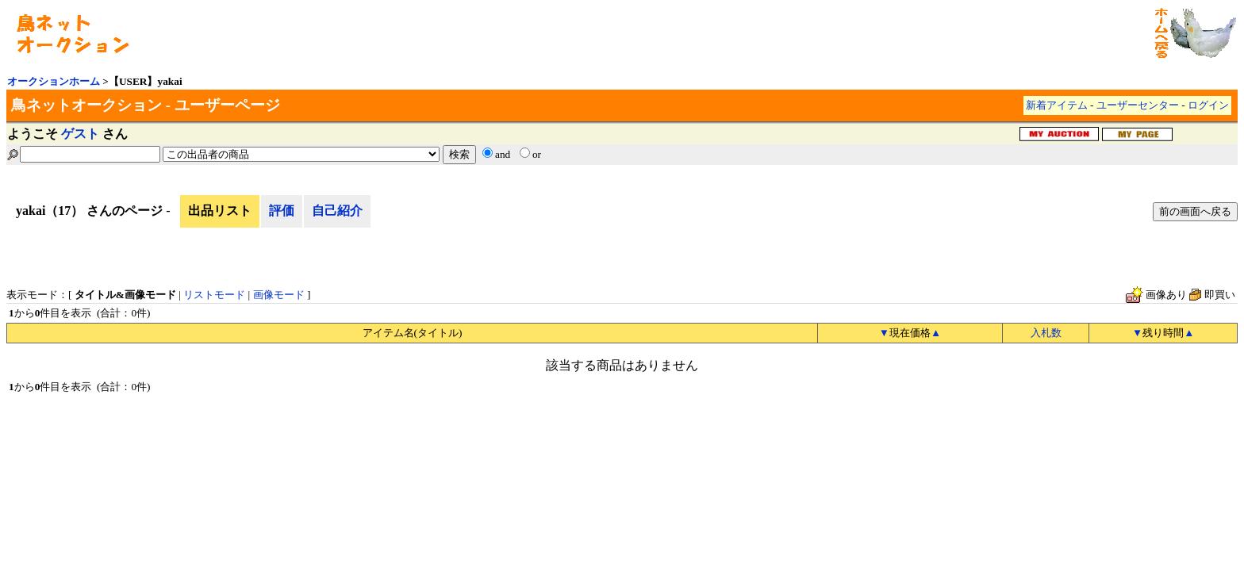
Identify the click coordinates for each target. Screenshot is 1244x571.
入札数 (1046, 333)
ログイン (1208, 105)
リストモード (214, 295)
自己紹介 (337, 210)
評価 (281, 210)
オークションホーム (53, 81)
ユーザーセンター (1137, 105)
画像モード (279, 295)
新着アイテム (1057, 105)
